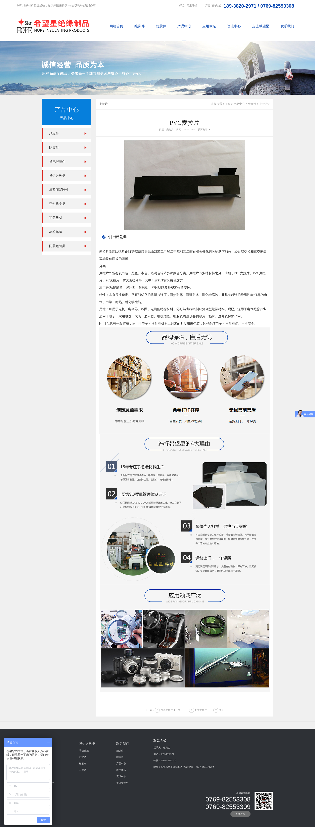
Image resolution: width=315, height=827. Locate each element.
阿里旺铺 (192, 5)
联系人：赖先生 (161, 810)
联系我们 (287, 26)
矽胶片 (82, 820)
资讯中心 (234, 26)
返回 (221, 718)
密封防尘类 (57, 203)
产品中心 (184, 26)
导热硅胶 (84, 813)
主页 (228, 103)
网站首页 (116, 26)
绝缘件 (139, 26)
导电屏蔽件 (57, 161)
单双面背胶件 (59, 189)
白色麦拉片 (167, 718)
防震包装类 (57, 246)
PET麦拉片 (201, 718)
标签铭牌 (55, 232)
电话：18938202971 (163, 817)
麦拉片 (263, 103)
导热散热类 (57, 175)
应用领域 (209, 26)
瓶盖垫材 (55, 218)
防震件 (161, 26)
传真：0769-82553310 (164, 823)
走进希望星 (260, 26)
